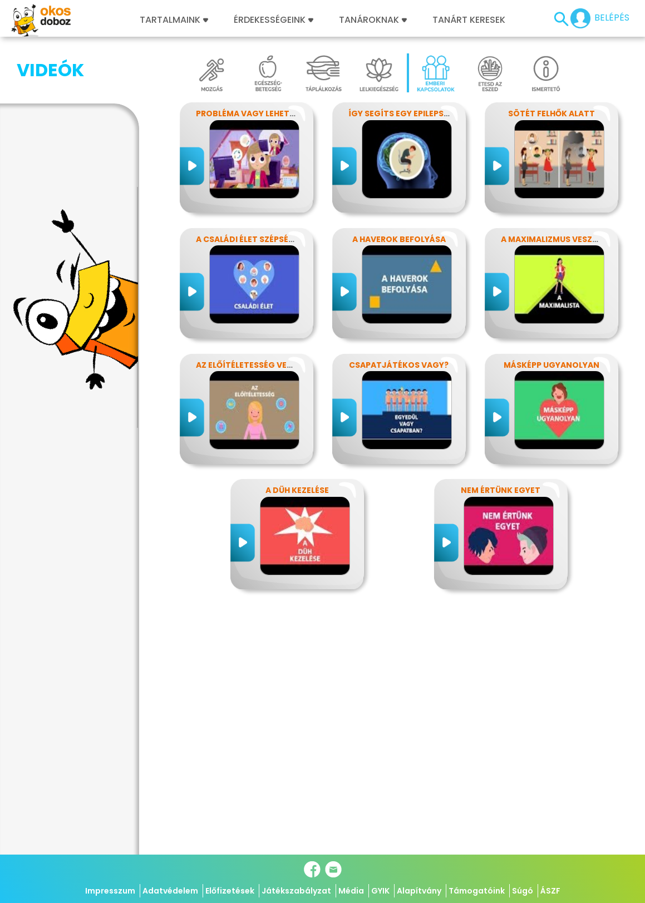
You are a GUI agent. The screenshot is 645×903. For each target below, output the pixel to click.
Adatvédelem (170, 890)
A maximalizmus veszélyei (556, 239)
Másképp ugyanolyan (551, 365)
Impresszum (110, 890)
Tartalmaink (174, 20)
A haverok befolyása (399, 239)
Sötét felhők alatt (551, 113)
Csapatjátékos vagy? (399, 365)
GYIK (380, 890)
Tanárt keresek (468, 20)
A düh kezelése (297, 490)
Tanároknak (373, 20)
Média (351, 890)
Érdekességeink (273, 20)
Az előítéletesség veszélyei (256, 365)
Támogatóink (477, 890)
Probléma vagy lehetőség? (256, 113)
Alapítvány (419, 890)
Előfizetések (229, 890)
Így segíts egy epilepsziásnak (413, 113)
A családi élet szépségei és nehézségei (279, 239)
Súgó (522, 890)
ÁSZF (550, 890)
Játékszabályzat (296, 890)
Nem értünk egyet (500, 490)
